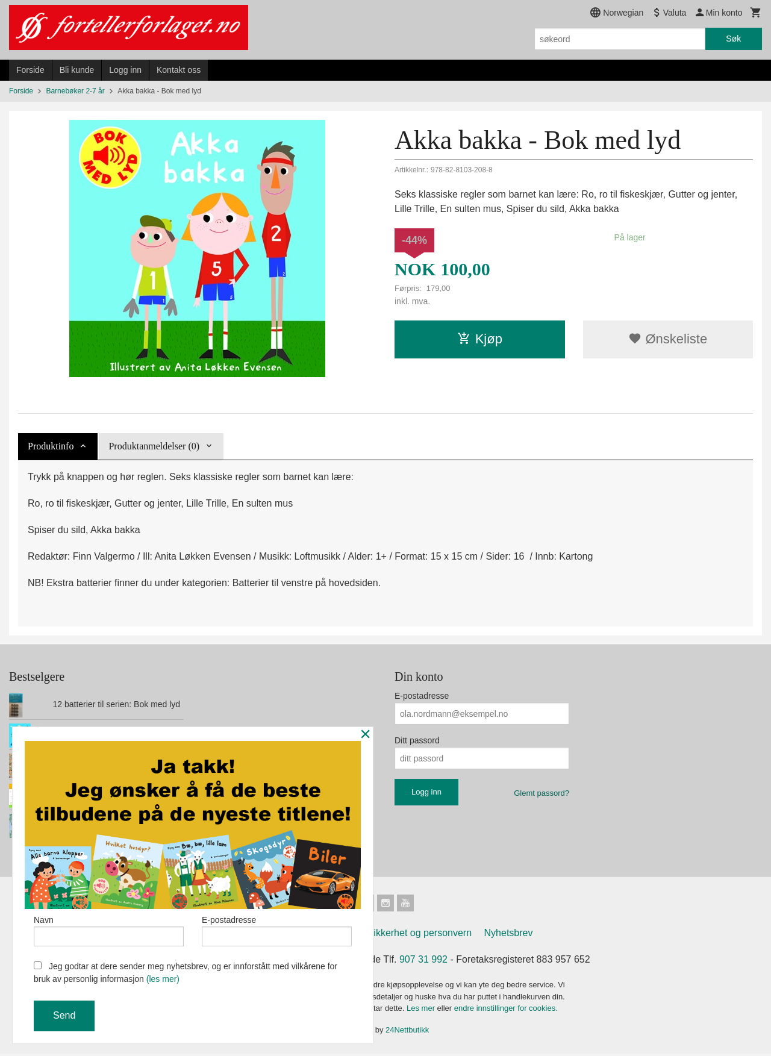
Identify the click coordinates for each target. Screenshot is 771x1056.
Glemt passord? (541, 793)
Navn (109, 928)
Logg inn (125, 70)
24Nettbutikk (407, 1032)
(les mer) (162, 979)
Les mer (422, 1010)
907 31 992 (423, 962)
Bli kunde (77, 70)
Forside (30, 70)
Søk (733, 38)
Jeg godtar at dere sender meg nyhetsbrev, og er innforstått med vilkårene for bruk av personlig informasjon (185, 972)
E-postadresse (422, 696)
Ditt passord (417, 740)
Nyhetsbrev (508, 935)
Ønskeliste (667, 338)
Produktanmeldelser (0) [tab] (153, 446)
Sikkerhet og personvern (419, 935)
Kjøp (479, 338)
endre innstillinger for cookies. (506, 1010)
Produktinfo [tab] (50, 446)
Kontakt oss (179, 70)
